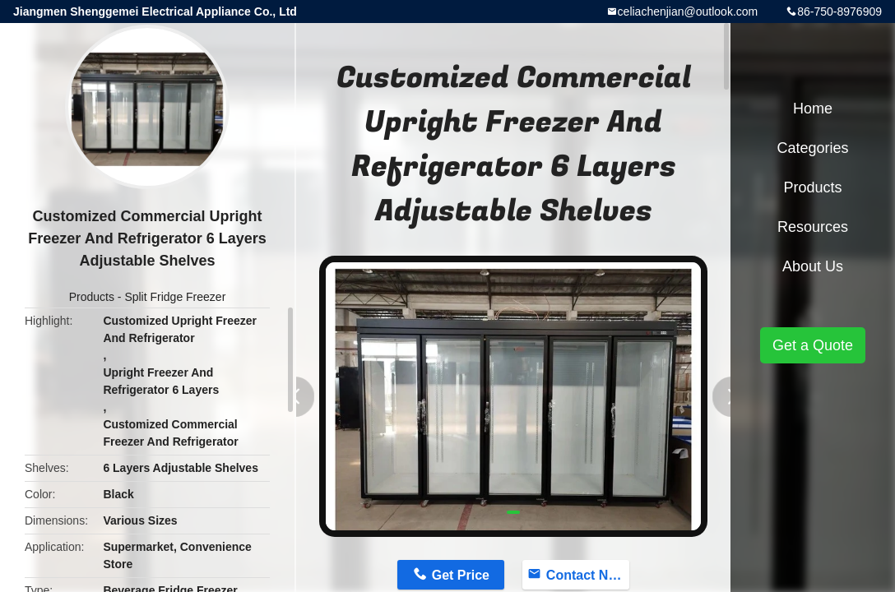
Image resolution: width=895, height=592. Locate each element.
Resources (812, 227)
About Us (812, 266)
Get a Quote (812, 345)
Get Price (460, 575)
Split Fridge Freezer (174, 296)
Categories (812, 148)
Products (91, 296)
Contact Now (586, 575)
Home (812, 108)
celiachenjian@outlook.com (688, 11)
